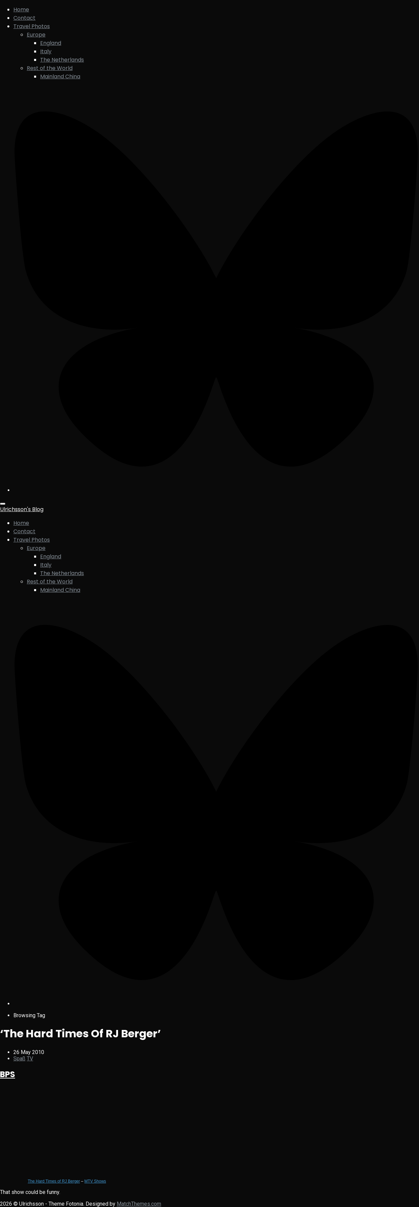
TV (30, 1058)
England (50, 43)
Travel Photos (31, 26)
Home (21, 9)
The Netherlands (62, 60)
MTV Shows (95, 1181)
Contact (24, 18)
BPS (7, 1074)
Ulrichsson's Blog (21, 509)
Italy (45, 51)
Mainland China (60, 76)
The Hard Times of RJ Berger (54, 1181)
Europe (36, 34)
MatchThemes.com (139, 1204)
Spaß (19, 1058)
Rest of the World (50, 68)
